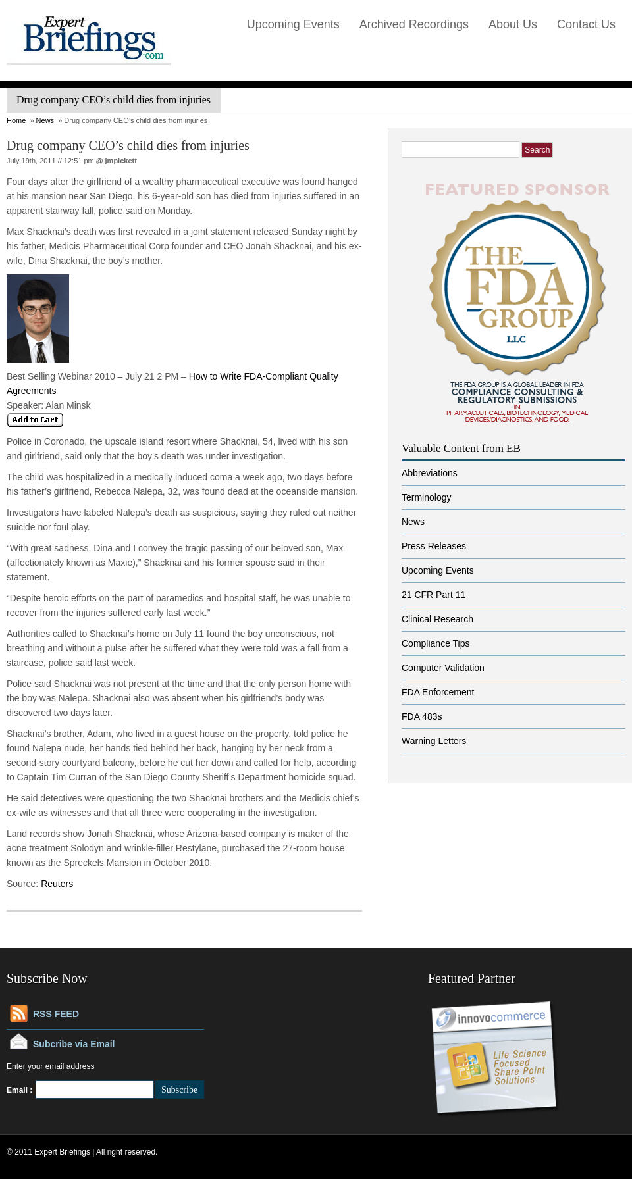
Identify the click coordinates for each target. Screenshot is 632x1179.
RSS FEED (56, 1014)
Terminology (426, 497)
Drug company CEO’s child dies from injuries (128, 145)
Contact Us (586, 24)
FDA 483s (422, 716)
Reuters (55, 883)
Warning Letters (434, 741)
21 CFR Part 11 (433, 595)
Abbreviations (430, 473)
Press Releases (434, 546)
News (45, 120)
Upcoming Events (293, 24)
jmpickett (121, 160)
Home (16, 120)
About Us (512, 24)
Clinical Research (437, 619)
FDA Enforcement (438, 692)
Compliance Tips (436, 643)
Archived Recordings (414, 24)
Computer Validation (443, 668)
